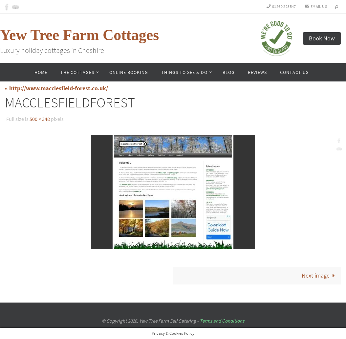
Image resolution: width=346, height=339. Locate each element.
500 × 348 (40, 119)
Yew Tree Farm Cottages (79, 35)
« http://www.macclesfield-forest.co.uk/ (56, 88)
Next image (320, 275)
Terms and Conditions (222, 321)
